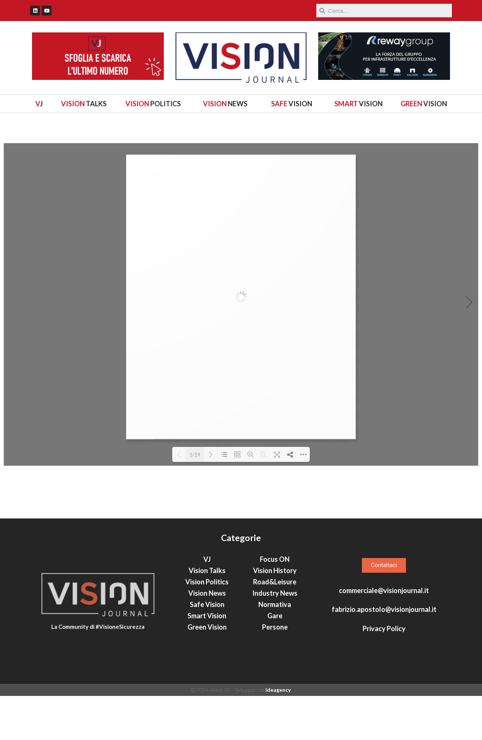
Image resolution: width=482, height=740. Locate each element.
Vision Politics (207, 626)
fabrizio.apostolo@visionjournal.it (384, 653)
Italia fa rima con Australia (399, 523)
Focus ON (275, 603)
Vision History (275, 615)
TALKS (84, 103)
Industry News (274, 637)
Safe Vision (207, 649)
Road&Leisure (274, 626)
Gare (274, 660)
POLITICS (153, 103)
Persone (275, 671)
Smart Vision (207, 660)
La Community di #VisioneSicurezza (98, 674)
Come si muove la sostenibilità (385, 537)
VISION (291, 103)
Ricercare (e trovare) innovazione (391, 510)
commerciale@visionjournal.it (384, 635)
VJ (207, 603)
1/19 (194, 455)
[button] (384, 609)
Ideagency (278, 734)
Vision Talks (207, 615)
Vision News (207, 637)
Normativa (274, 649)
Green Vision (207, 671)
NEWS (225, 103)
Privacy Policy (384, 672)
